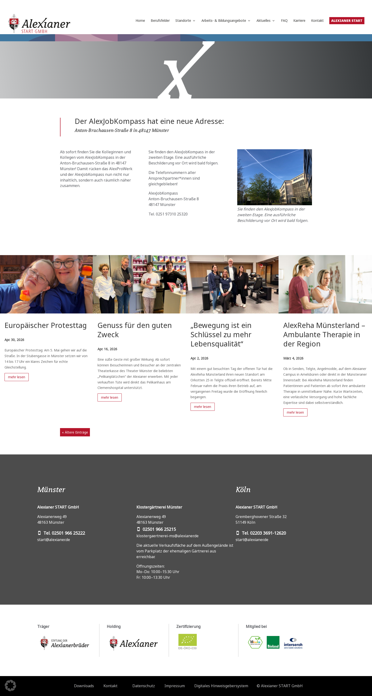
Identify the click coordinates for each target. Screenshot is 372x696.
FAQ (284, 21)
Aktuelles (263, 21)
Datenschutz (143, 685)
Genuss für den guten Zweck (135, 329)
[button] (10, 685)
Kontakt (317, 21)
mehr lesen (16, 377)
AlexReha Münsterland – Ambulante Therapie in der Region (324, 334)
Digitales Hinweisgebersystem (221, 685)
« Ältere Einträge (75, 432)
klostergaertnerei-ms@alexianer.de (167, 535)
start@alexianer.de (53, 539)
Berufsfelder (160, 21)
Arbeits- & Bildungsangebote (223, 21)
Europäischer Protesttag (46, 325)
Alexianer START (347, 20)
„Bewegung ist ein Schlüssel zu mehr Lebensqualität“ (221, 334)
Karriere (299, 21)
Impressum (174, 685)
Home (140, 21)
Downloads (84, 685)
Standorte (183, 21)
